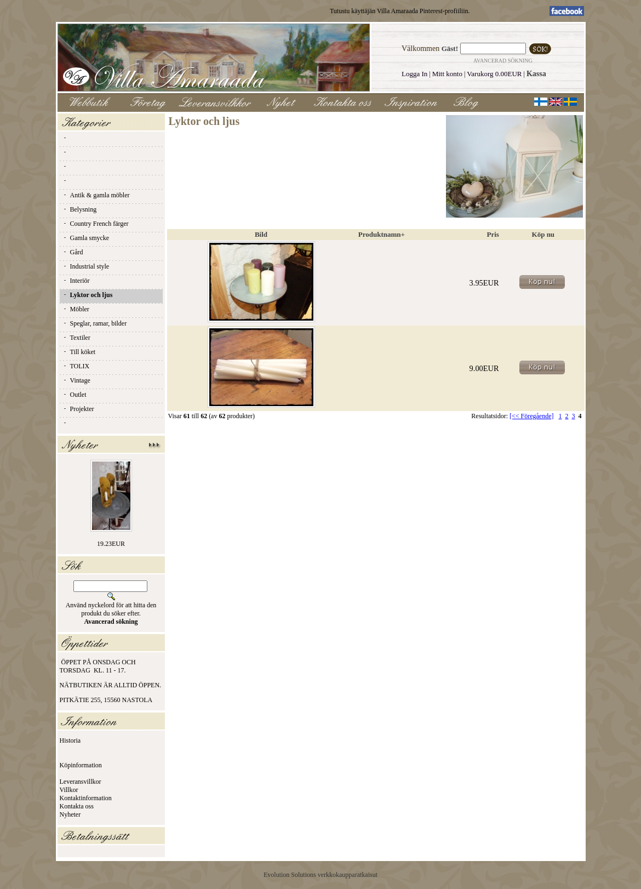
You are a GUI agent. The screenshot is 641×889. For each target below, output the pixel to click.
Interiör (76, 280)
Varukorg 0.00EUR (494, 74)
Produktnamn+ (381, 234)
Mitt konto (447, 74)
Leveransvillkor (80, 781)
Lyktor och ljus (87, 295)
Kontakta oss (77, 806)
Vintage (76, 380)
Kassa (536, 74)
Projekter (78, 409)
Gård (72, 252)
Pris (493, 234)
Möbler (75, 309)
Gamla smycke (86, 238)
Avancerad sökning (503, 61)
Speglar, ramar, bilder (94, 323)
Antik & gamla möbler (96, 195)
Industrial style (86, 266)
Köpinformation (81, 765)
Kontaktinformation (86, 798)
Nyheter (70, 814)
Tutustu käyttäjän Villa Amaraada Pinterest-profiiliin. (400, 11)
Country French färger (95, 223)
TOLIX (76, 366)
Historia (70, 740)
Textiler (76, 337)
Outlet (74, 394)
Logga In (414, 74)
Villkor (69, 790)
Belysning (79, 209)
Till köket (79, 352)
